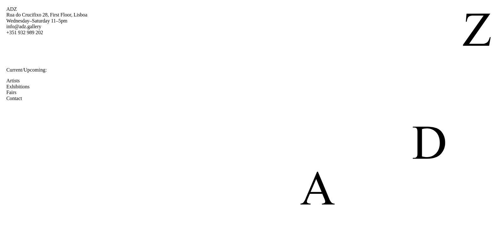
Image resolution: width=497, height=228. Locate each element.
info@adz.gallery (23, 26)
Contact (17, 98)
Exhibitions (21, 86)
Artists (16, 80)
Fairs (14, 92)
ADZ (11, 9)
